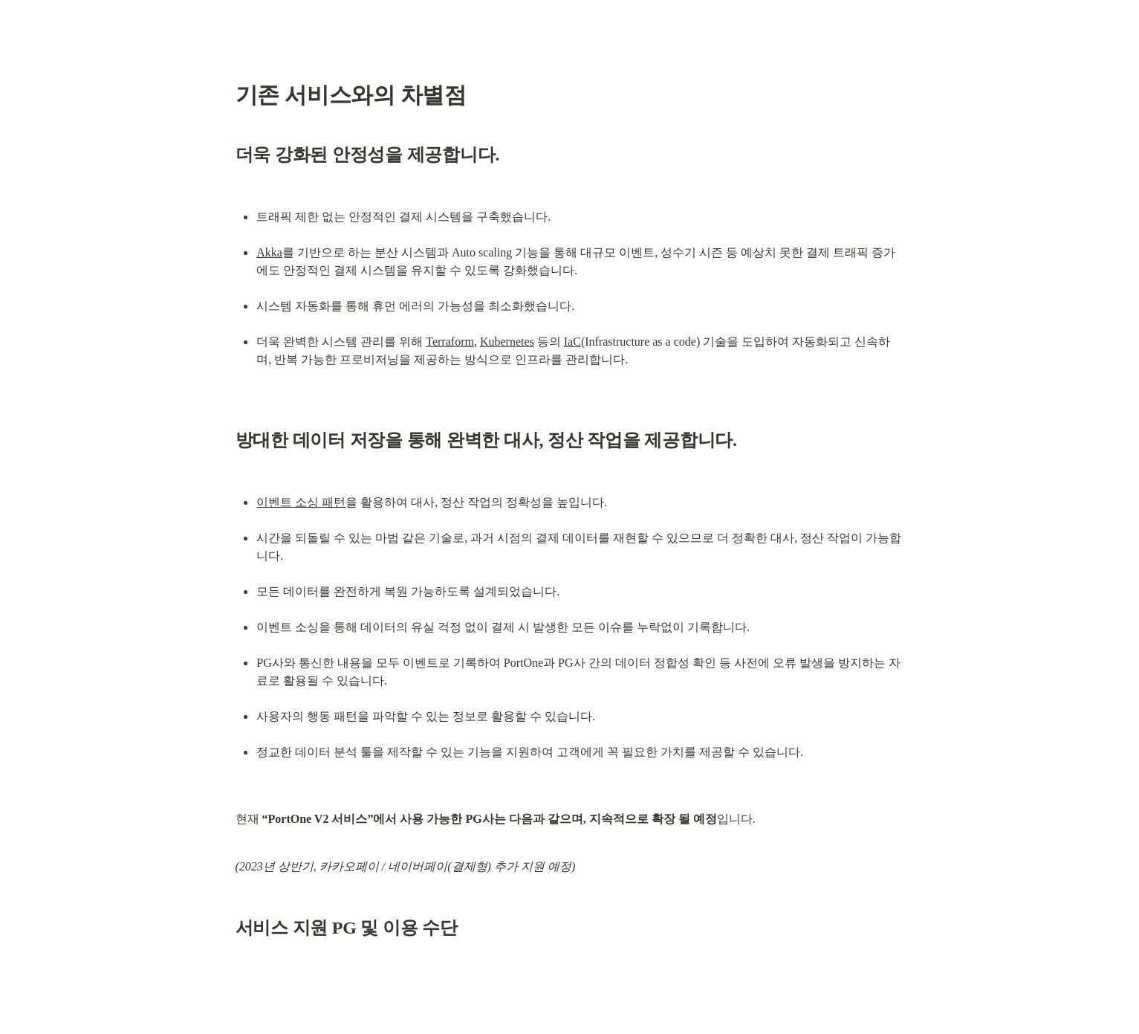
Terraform (450, 341)
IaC (572, 341)
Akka (269, 252)
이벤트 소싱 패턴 (300, 502)
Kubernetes (507, 341)
